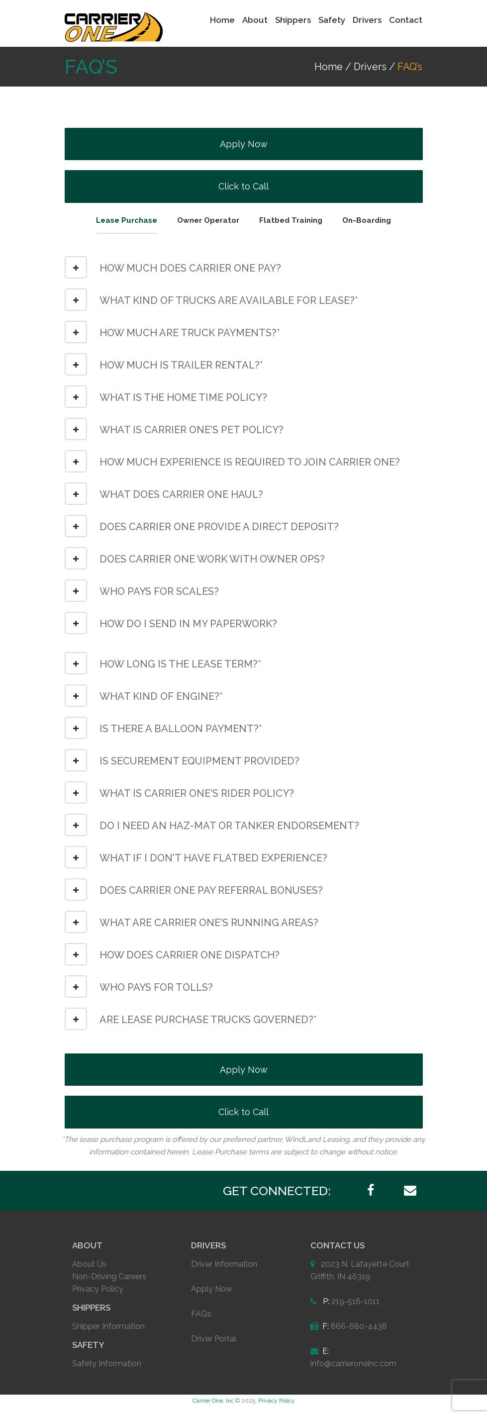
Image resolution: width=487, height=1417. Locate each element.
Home (222, 20)
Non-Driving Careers (109, 1276)
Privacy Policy (97, 1289)
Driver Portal (213, 1338)
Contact (405, 20)
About (255, 20)
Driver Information (224, 1264)
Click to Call (243, 186)
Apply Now (244, 144)
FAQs (201, 1314)
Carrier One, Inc (213, 1400)
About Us (89, 1264)
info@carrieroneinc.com (353, 1363)
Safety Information (106, 1363)
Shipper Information (108, 1326)
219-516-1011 (355, 1301)
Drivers (367, 20)
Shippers (293, 20)
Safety (331, 20)
